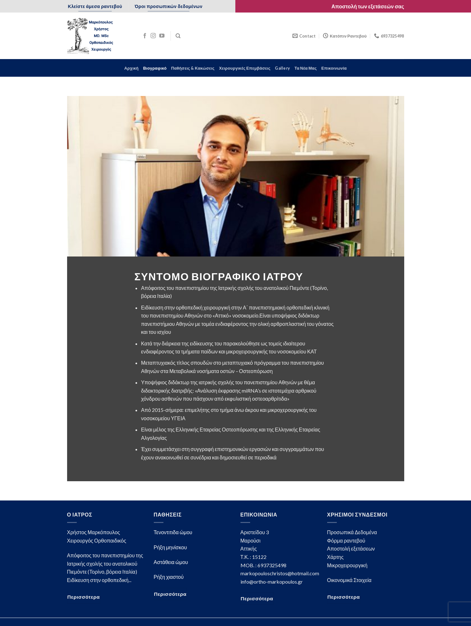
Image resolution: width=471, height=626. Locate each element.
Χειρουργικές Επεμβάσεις (244, 68)
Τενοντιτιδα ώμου (173, 532)
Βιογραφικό (155, 68)
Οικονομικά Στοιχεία (349, 580)
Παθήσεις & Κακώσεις (192, 68)
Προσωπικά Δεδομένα (352, 532)
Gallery (282, 68)
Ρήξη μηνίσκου (170, 547)
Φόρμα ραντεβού (346, 540)
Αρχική (131, 68)
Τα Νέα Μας (305, 68)
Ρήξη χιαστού (169, 577)
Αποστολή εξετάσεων (351, 548)
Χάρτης (335, 557)
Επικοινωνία (334, 68)
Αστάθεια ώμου (171, 562)
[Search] (178, 36)
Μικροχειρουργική (347, 565)
